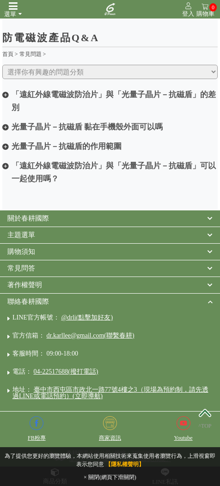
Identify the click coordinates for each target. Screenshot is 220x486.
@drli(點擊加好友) (87, 317)
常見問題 (30, 54)
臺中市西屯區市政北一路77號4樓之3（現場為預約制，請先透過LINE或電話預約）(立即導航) (110, 393)
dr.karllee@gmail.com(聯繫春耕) (90, 335)
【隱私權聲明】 (124, 464)
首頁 (7, 54)
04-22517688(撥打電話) (66, 371)
